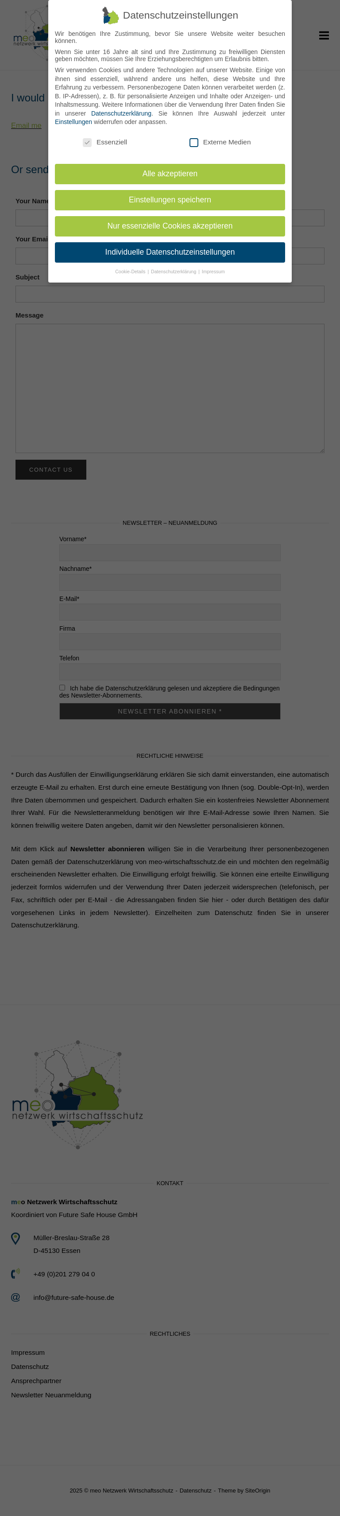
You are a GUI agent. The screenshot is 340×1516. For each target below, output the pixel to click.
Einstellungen (73, 116)
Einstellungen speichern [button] (170, 194)
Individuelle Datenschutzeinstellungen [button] (170, 246)
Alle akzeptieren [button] (170, 167)
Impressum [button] (213, 265)
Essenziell (105, 136)
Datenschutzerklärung (121, 107)
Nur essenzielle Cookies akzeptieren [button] (169, 220)
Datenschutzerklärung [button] (174, 265)
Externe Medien (220, 136)
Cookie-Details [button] (131, 265)
